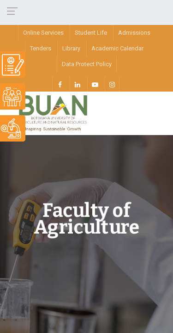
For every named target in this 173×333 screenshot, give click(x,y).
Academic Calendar (117, 48)
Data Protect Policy (87, 64)
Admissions (134, 32)
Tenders (40, 48)
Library (71, 48)
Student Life (91, 32)
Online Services (43, 32)
